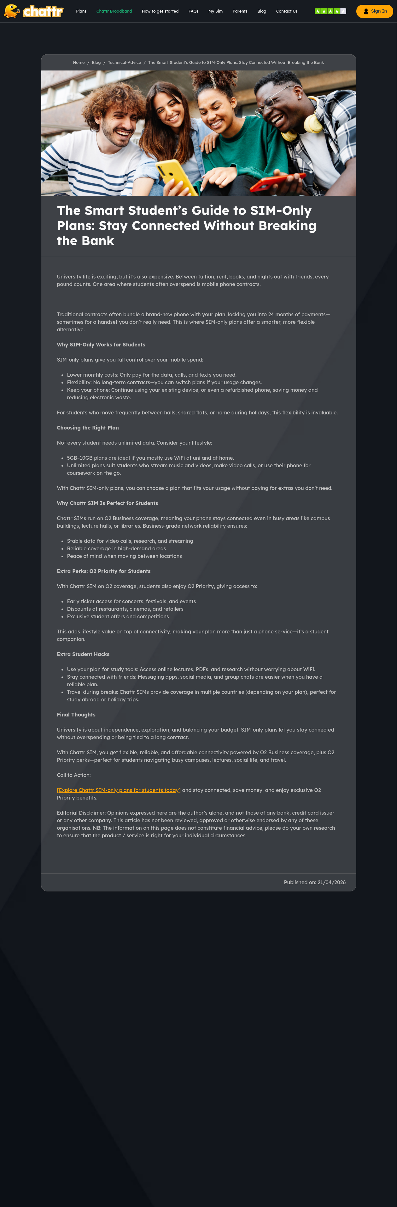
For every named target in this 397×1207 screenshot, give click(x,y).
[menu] (79, 11)
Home (79, 62)
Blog (96, 62)
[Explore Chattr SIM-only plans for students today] (119, 790)
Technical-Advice (124, 62)
